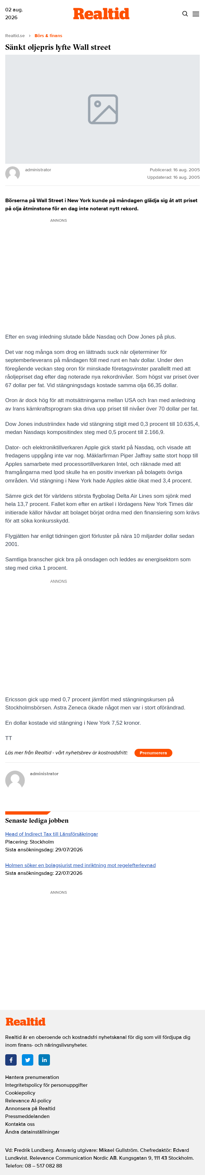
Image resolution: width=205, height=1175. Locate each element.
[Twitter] (27, 1060)
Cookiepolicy (20, 1093)
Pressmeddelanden (27, 1116)
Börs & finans (48, 35)
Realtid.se (15, 35)
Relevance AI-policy (28, 1101)
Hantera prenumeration (32, 1077)
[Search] (185, 14)
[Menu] (196, 14)
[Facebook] (11, 1060)
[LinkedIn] (44, 1060)
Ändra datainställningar (32, 1132)
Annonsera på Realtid (30, 1108)
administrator (44, 773)
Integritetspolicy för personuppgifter (46, 1085)
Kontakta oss (20, 1124)
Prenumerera (153, 753)
